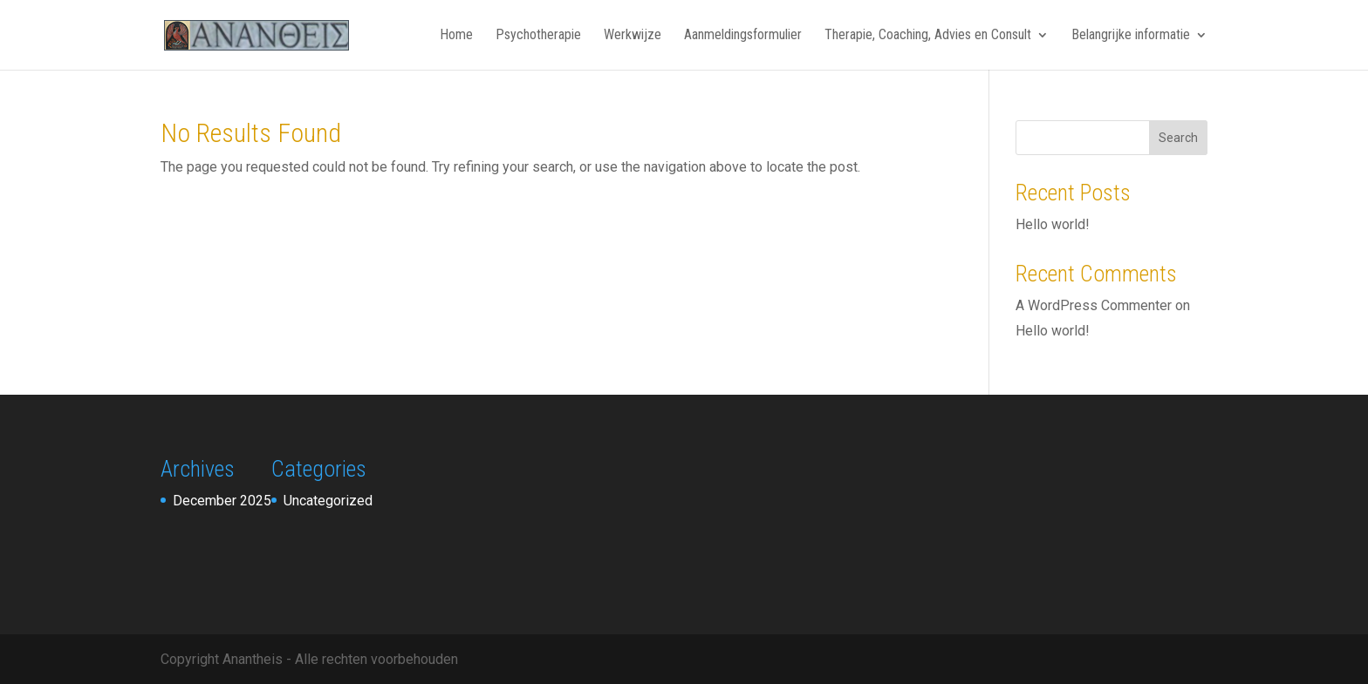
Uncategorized (328, 500)
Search (1178, 138)
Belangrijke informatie (1130, 36)
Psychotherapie (538, 36)
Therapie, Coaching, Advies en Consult (927, 36)
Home (456, 36)
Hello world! (1053, 224)
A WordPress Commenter (1094, 305)
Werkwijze (632, 36)
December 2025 (222, 500)
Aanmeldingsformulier (743, 36)
